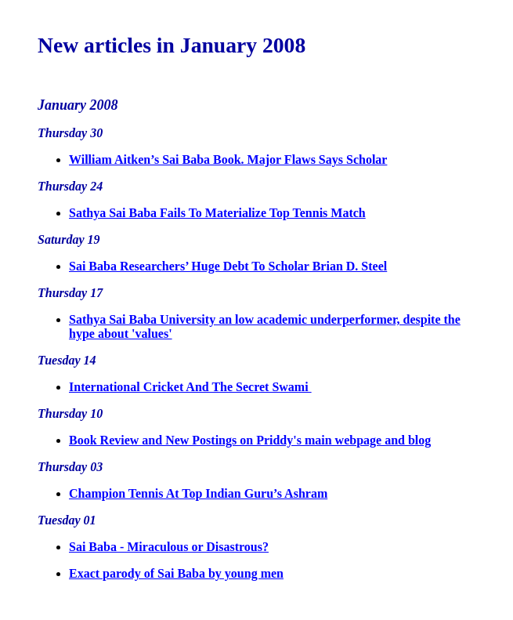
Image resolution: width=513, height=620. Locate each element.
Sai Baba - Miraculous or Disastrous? (169, 546)
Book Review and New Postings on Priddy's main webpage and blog (250, 440)
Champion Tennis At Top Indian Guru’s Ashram (198, 493)
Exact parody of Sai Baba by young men (176, 573)
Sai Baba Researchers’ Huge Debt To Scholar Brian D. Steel (228, 266)
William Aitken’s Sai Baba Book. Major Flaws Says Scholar (228, 159)
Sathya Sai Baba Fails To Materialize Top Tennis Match (217, 212)
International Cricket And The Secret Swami (190, 386)
